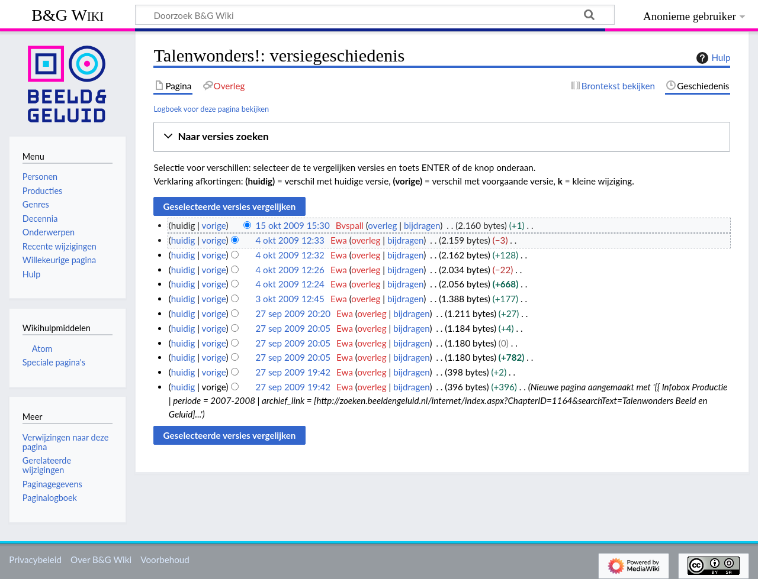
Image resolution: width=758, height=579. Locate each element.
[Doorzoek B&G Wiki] (375, 14)
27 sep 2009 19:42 (292, 372)
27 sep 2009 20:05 (292, 328)
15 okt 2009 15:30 (292, 225)
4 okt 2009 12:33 (290, 240)
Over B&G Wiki (100, 559)
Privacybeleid (35, 559)
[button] (441, 137)
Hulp (711, 58)
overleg (382, 225)
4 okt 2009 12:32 (290, 255)
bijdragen (422, 225)
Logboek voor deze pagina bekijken (211, 109)
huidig (183, 240)
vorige (214, 225)
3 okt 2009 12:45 (290, 298)
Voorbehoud (164, 559)
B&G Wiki (67, 15)
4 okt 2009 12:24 (290, 284)
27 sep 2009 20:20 (292, 313)
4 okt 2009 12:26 (290, 269)
